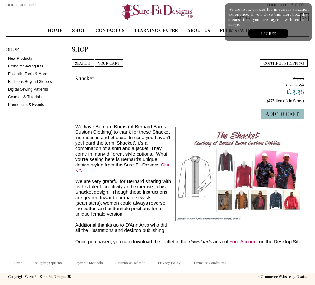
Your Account (244, 241)
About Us (198, 30)
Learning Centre (156, 30)
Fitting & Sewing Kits (25, 66)
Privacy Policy (169, 262)
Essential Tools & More (27, 74)
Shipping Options (48, 262)
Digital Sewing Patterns (28, 89)
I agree (268, 33)
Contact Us (110, 30)
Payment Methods (89, 262)
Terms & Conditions (210, 262)
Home (55, 30)
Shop (79, 30)
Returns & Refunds (130, 262)
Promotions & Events (26, 104)
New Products (20, 58)
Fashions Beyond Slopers (30, 81)
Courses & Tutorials (25, 97)
